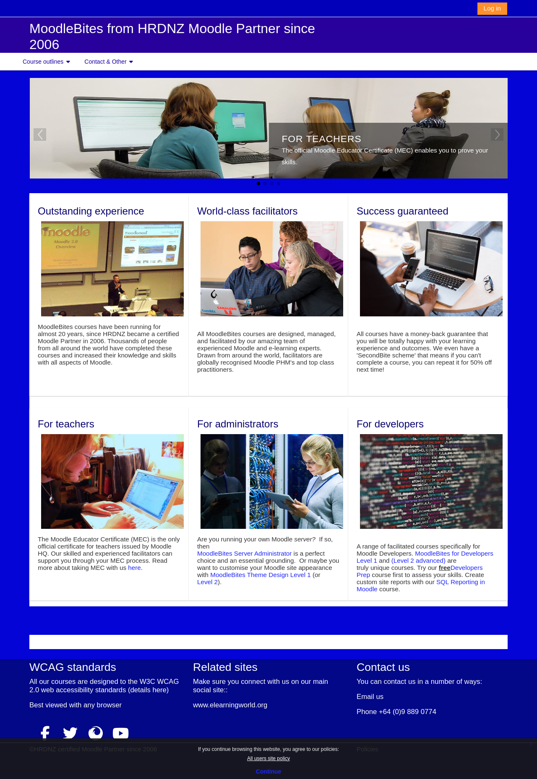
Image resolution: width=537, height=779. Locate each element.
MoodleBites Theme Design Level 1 (260, 574)
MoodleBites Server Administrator (244, 553)
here (134, 567)
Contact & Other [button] (105, 61)
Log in (492, 8)
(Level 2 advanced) (418, 560)
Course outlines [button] (43, 61)
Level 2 (207, 581)
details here (148, 690)
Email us (370, 696)
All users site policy (268, 758)
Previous (40, 134)
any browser (102, 705)
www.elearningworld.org (230, 705)
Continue (269, 771)
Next (497, 134)
